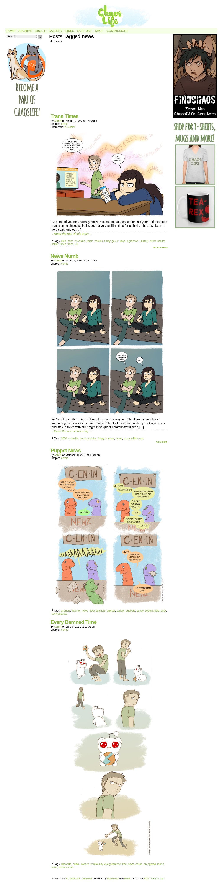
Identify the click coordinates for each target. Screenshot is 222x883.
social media (152, 610)
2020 (64, 438)
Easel (127, 878)
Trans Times (64, 116)
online (138, 864)
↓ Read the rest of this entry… (72, 233)
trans (70, 244)
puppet (120, 610)
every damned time (115, 864)
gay (114, 241)
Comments (160, 247)
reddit (160, 864)
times (63, 244)
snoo (54, 867)
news (153, 241)
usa (141, 438)
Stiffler (71, 126)
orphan (111, 610)
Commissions (117, 31)
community (97, 864)
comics (99, 241)
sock (163, 610)
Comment (161, 442)
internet (76, 610)
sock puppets (59, 613)
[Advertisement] (110, 79)
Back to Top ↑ (158, 878)
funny (107, 241)
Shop (99, 31)
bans (70, 241)
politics (161, 241)
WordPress (113, 878)
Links (69, 31)
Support (84, 31)
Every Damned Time (73, 622)
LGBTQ (144, 241)
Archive (25, 31)
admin (58, 120)
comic (64, 123)
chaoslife (80, 241)
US (76, 244)
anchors (65, 610)
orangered (150, 864)
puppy (140, 610)
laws (122, 241)
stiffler (55, 244)
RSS (146, 878)
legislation (132, 241)
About (40, 31)
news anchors (97, 610)
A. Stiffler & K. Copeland (79, 878)
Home (10, 31)
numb (119, 438)
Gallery (55, 31)
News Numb (64, 256)
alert (63, 241)
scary (127, 438)
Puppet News (66, 450)
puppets (130, 610)
